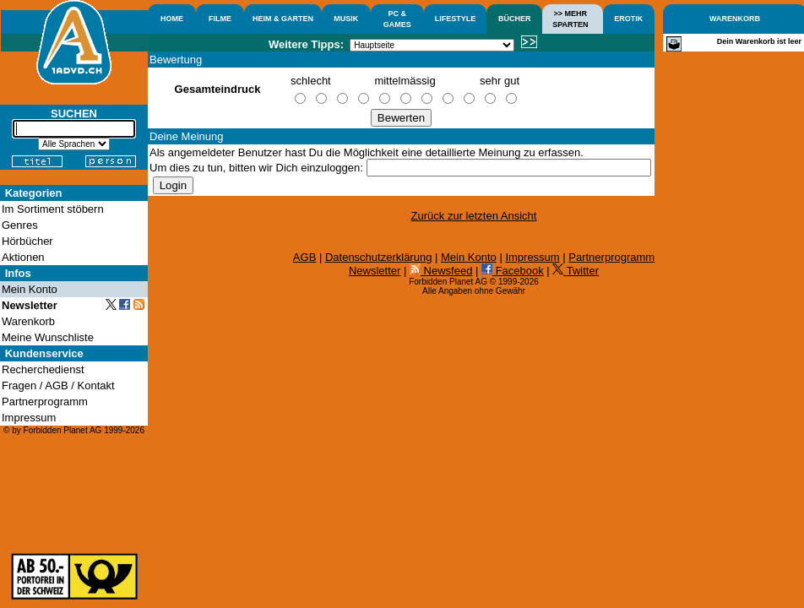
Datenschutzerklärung (378, 257)
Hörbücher (27, 241)
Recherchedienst (43, 369)
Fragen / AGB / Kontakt (58, 385)
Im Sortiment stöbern (53, 209)
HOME (171, 18)
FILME (220, 18)
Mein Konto (469, 257)
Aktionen (23, 257)
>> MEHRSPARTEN (570, 19)
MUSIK (346, 18)
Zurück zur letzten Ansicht (474, 215)
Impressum (532, 257)
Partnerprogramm (611, 257)
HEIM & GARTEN (283, 18)
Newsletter (374, 270)
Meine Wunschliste (48, 337)
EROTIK (628, 18)
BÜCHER (514, 18)
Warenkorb (28, 321)
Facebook (512, 270)
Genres (20, 225)
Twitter (575, 270)
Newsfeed (441, 270)
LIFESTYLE (455, 18)
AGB (304, 257)
